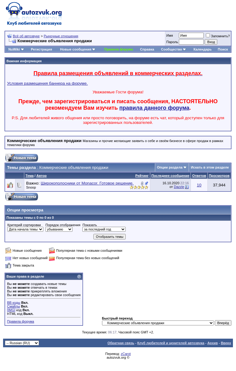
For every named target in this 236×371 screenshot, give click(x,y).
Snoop (31, 187)
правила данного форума (154, 108)
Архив (212, 343)
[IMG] (11, 310)
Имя (169, 35)
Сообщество (173, 49)
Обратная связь (121, 343)
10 (199, 185)
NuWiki (14, 49)
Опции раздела (170, 167)
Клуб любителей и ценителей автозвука (170, 343)
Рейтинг (141, 175)
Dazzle (179, 187)
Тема (29, 175)
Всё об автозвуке (26, 36)
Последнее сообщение (170, 175)
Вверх (226, 343)
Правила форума (118, 49)
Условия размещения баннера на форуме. (47, 83)
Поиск (223, 49)
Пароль (172, 42)
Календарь (203, 49)
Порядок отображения (62, 225)
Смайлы (13, 306)
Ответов (199, 175)
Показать (89, 225)
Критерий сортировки (24, 225)
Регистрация (41, 49)
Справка (147, 49)
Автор (41, 175)
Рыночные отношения (61, 36)
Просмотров (219, 175)
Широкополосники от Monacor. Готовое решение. (87, 183)
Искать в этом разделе (210, 167)
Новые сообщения (76, 49)
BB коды (13, 302)
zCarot (126, 354)
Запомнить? (218, 36)
